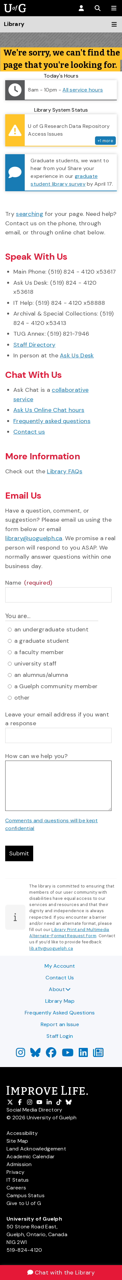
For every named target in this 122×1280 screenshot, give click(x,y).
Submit (19, 853)
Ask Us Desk (77, 355)
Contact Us (60, 977)
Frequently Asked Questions (60, 1012)
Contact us (29, 432)
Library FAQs (64, 471)
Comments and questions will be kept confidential (51, 824)
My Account (60, 966)
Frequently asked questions (51, 421)
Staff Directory (34, 345)
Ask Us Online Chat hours (48, 410)
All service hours (82, 89)
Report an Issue (60, 1024)
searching (29, 214)
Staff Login (60, 1036)
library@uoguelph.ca (33, 538)
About (60, 989)
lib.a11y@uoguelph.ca (51, 948)
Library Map (60, 1001)
